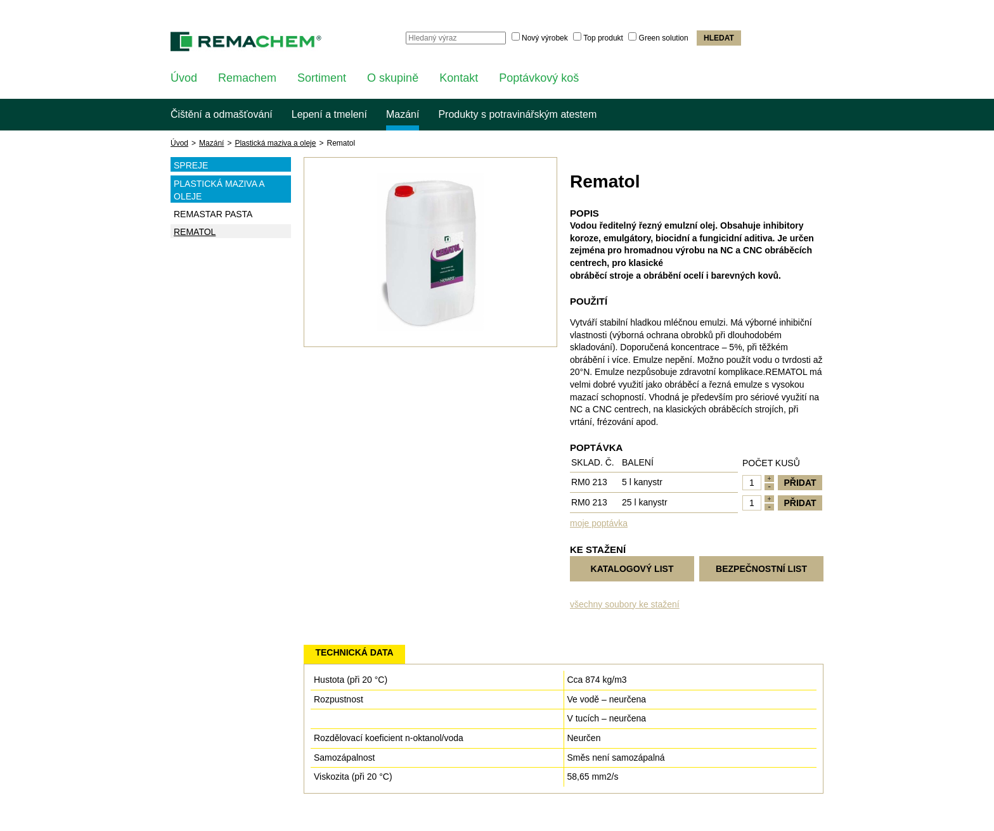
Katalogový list (632, 569)
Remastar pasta (213, 214)
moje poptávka (599, 523)
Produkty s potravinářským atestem (517, 114)
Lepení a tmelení (329, 114)
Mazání (402, 114)
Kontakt (458, 78)
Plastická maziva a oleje (275, 143)
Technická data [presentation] (354, 652)
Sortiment (321, 78)
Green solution (663, 38)
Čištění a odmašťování (222, 114)
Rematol (195, 232)
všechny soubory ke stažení (625, 604)
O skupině (392, 78)
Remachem (247, 78)
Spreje (232, 164)
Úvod (184, 78)
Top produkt (603, 38)
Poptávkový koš (539, 78)
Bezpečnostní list (761, 569)
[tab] (354, 654)
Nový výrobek (545, 38)
